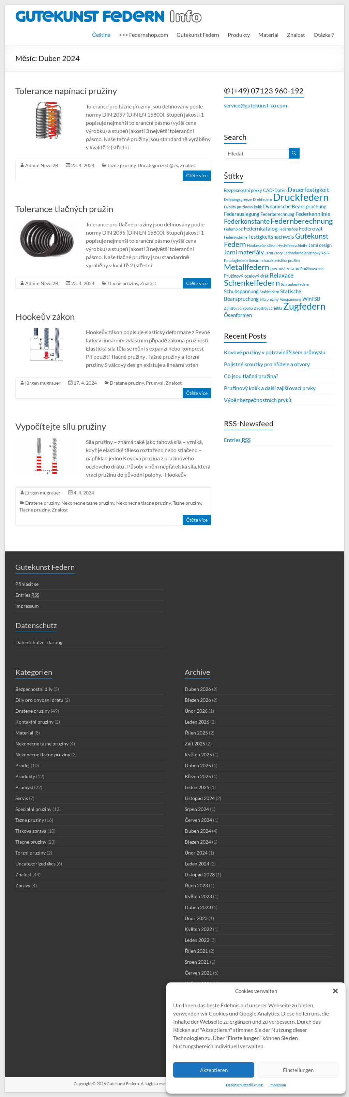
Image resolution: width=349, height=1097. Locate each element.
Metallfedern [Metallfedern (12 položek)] (246, 267)
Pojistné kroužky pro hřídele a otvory (267, 364)
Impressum (27, 606)
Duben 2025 (198, 765)
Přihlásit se (27, 584)
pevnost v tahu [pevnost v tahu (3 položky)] (284, 268)
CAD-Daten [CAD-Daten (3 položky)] (275, 190)
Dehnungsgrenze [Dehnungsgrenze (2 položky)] (238, 199)
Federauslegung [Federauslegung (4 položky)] (241, 214)
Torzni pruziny (30, 853)
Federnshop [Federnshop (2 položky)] (288, 229)
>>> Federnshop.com (143, 34)
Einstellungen (298, 1070)
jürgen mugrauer (43, 383)
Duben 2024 (198, 831)
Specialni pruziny (33, 809)
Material (268, 34)
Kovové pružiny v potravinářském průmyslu (274, 352)
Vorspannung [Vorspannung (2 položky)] (290, 299)
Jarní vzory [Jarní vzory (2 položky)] (274, 253)
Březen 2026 (198, 700)
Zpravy (22, 885)
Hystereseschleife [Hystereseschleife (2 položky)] (292, 245)
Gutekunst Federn (198, 34)
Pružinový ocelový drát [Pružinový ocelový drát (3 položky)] (246, 276)
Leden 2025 (197, 787)
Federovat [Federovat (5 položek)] (311, 228)
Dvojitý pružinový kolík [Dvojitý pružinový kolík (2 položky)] (243, 207)
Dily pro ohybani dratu (39, 700)
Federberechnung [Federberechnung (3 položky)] (277, 214)
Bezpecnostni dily (33, 689)
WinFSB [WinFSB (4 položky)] (311, 299)
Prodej (22, 765)
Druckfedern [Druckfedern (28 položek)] (301, 197)
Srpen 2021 (197, 962)
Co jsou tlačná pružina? (251, 376)
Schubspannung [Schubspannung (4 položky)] (241, 291)
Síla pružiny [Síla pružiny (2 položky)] (269, 299)
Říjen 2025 (196, 733)
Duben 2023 (198, 907)
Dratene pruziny (127, 383)
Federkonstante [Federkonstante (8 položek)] (247, 221)
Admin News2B (41, 165)
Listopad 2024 (200, 798)
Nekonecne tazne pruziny (87, 503)
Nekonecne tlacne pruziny (143, 503)
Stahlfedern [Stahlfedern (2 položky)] (269, 292)
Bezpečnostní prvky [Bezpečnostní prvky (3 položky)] (243, 190)
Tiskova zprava (30, 831)
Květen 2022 (198, 929)
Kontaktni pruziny (34, 722)
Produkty (239, 34)
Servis (21, 798)
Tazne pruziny (121, 165)
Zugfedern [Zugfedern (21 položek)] (304, 306)
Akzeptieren (214, 1070)
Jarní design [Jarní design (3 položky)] (320, 245)
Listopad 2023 (200, 874)
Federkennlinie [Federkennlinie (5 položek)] (312, 213)
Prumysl (155, 383)
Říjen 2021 (196, 951)
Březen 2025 (198, 776)
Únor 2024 (196, 853)
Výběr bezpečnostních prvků (257, 400)
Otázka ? (324, 34)
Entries (237, 439)
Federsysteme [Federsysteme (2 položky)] (235, 237)
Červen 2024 (198, 820)
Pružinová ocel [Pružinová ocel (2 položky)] (312, 268)
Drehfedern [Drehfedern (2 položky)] (262, 199)
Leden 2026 (197, 722)
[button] (335, 991)
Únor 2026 (196, 711)
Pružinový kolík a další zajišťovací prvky (270, 388)
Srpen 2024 (197, 809)
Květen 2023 (198, 896)
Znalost (296, 34)
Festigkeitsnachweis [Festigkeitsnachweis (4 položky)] (271, 237)
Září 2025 (195, 743)
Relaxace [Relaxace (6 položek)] (281, 275)
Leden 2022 (197, 940)
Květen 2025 (198, 754)
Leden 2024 (197, 863)
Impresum (278, 1085)
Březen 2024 (198, 842)
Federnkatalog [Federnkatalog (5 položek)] (260, 228)
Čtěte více (197, 175)
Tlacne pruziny (122, 283)
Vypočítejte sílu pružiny (60, 426)
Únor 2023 (196, 918)
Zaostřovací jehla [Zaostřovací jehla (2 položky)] (268, 308)
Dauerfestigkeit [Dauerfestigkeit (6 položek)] (308, 189)
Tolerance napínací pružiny (66, 90)
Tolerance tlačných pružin (64, 208)
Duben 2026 (198, 689)
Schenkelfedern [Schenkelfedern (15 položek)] (252, 282)
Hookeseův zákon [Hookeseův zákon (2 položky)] (261, 245)
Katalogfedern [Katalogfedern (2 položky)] (236, 260)
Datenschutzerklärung (244, 1085)
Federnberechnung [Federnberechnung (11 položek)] (302, 220)
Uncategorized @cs (158, 165)
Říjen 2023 (196, 885)
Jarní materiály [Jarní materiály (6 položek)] (244, 252)
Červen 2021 (198, 973)
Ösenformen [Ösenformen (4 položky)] (238, 315)
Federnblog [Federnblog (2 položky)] (233, 229)
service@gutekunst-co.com (255, 105)
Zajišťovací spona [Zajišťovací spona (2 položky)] (238, 308)
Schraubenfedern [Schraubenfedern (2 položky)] (295, 284)
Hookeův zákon (44, 316)
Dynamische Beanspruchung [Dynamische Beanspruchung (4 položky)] (295, 206)
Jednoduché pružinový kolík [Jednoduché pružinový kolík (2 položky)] (307, 253)
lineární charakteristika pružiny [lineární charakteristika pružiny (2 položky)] (274, 260)
